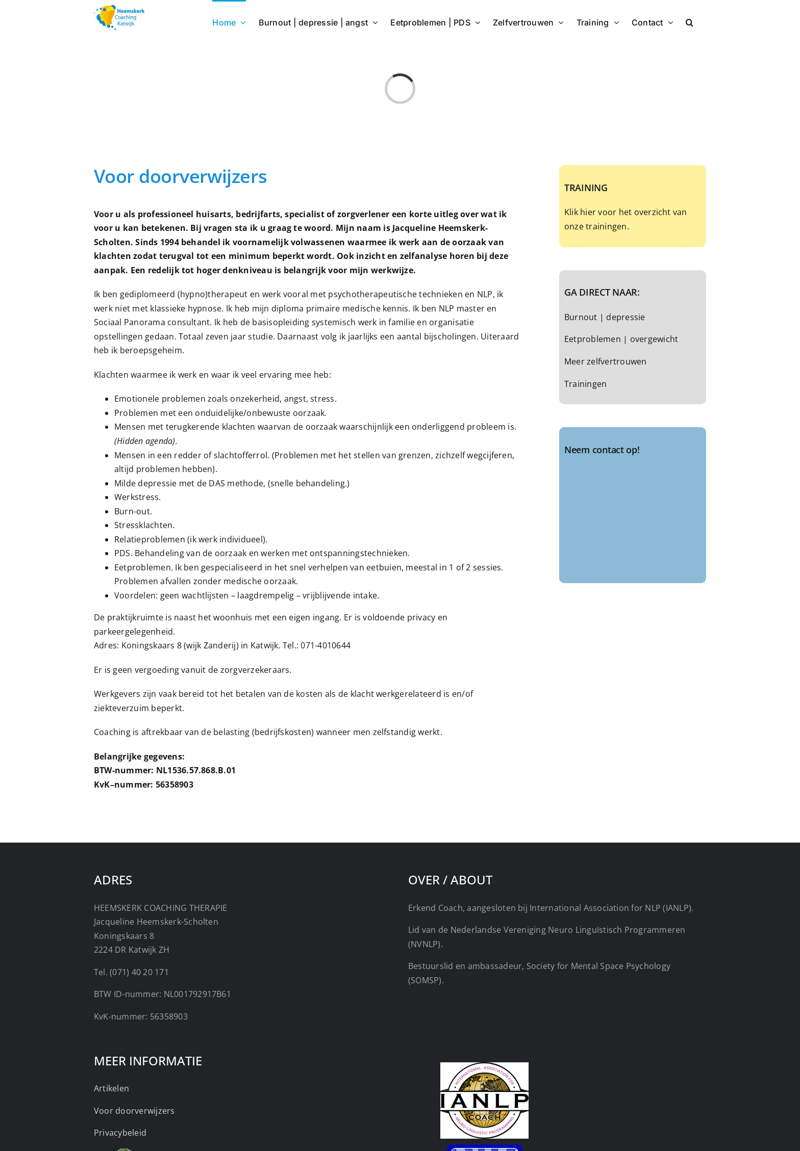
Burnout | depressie (604, 317)
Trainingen (585, 383)
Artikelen (111, 1088)
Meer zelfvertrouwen (605, 361)
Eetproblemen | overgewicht (621, 339)
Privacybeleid (120, 1132)
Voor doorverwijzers (134, 1110)
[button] (689, 21)
